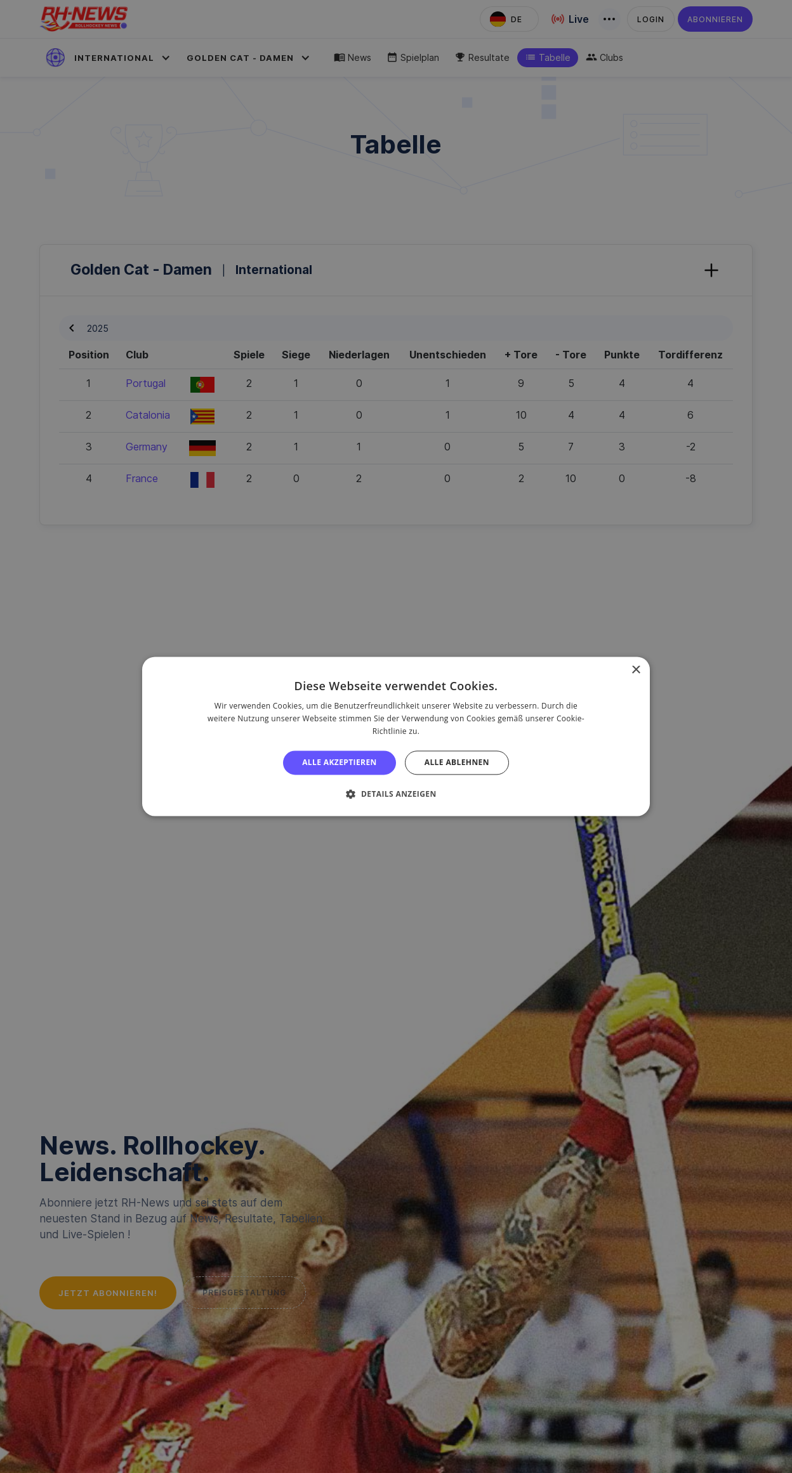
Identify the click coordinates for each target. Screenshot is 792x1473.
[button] (395, 794)
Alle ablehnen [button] (457, 762)
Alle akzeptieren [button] (339, 762)
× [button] (635, 670)
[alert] (396, 736)
